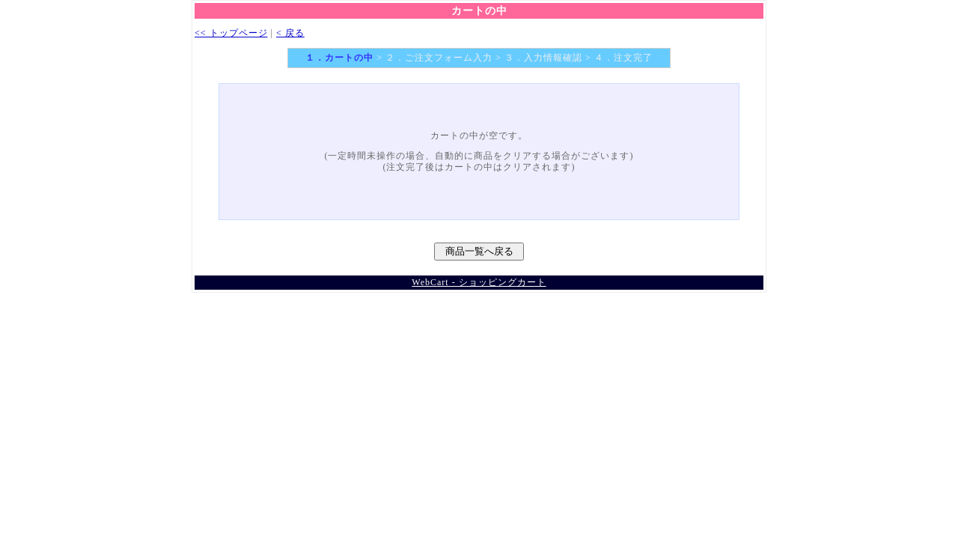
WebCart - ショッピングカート (479, 282)
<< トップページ (231, 33)
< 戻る (290, 33)
